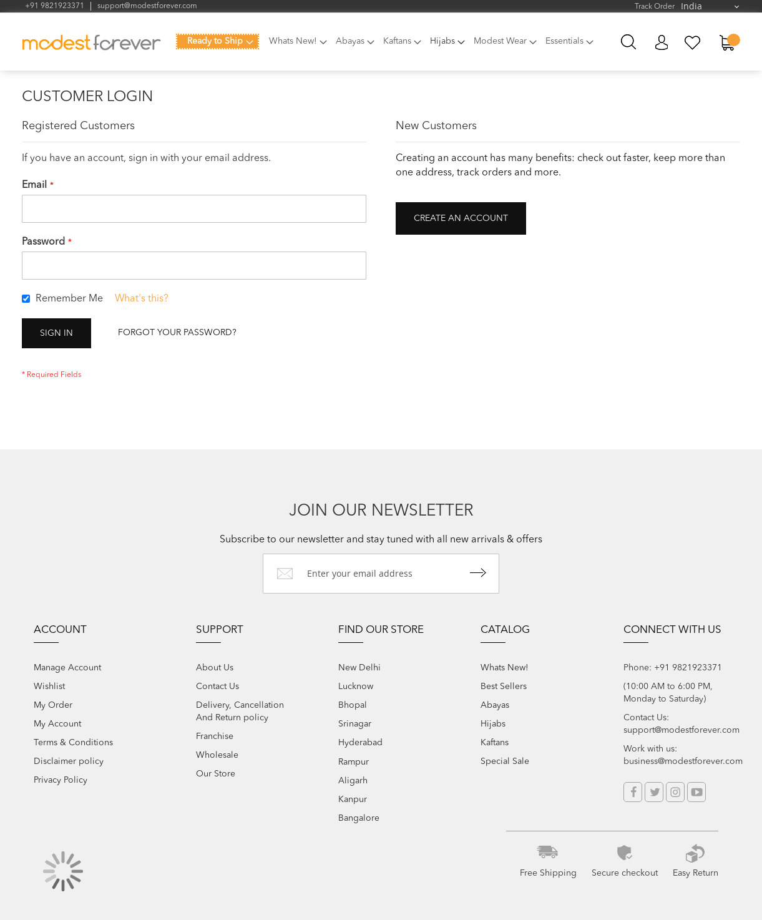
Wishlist (49, 686)
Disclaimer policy (69, 761)
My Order (53, 705)
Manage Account (67, 667)
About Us (214, 667)
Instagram (675, 792)
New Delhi (359, 667)
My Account (661, 43)
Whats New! (505, 667)
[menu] (388, 48)
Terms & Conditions (73, 742)
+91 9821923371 (54, 6)
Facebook (632, 792)
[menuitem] (217, 41)
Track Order (655, 7)
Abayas (495, 705)
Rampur (353, 762)
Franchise (214, 736)
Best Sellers (504, 686)
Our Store (215, 774)
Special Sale (505, 761)
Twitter (654, 792)
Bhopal (352, 705)
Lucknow (355, 686)
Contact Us (217, 686)
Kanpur (352, 799)
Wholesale (217, 755)
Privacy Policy (60, 780)
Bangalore (358, 818)
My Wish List (693, 43)
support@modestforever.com (147, 6)
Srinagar (354, 724)
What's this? (142, 299)
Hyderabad (360, 742)
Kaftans (495, 742)
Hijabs (493, 724)
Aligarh (353, 780)
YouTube (696, 792)
